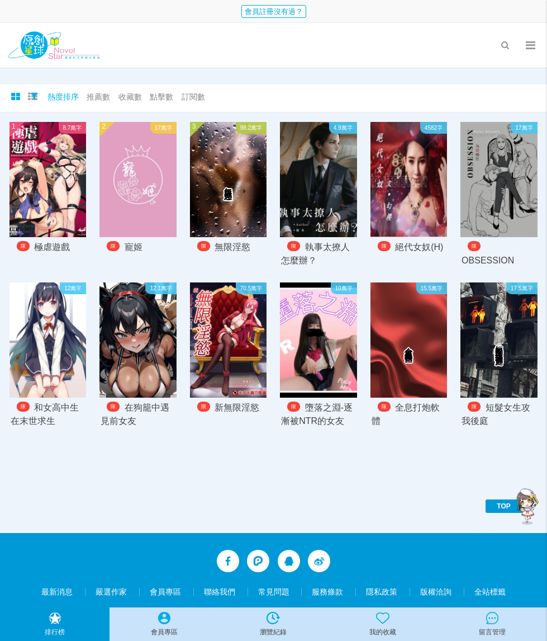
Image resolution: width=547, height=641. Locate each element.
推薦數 (98, 96)
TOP (503, 506)
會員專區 (165, 592)
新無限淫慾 (237, 408)
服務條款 (327, 592)
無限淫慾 (232, 247)
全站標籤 (490, 592)
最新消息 (57, 592)
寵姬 (133, 247)
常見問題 (273, 592)
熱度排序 (63, 96)
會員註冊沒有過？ (274, 11)
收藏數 (130, 96)
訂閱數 (193, 96)
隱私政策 (381, 592)
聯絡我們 (219, 592)
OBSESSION (488, 260)
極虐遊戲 (52, 247)
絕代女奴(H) (419, 247)
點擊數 (161, 96)
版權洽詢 (435, 592)
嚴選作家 (111, 592)
